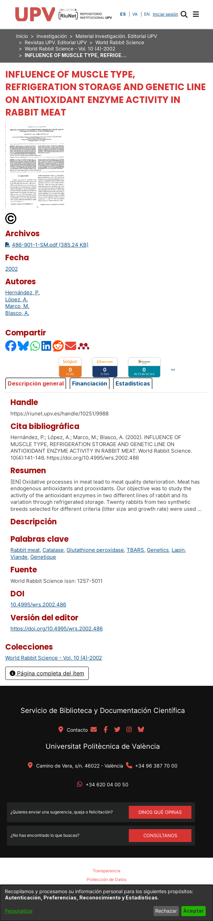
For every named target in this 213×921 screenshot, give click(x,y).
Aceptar (193, 911)
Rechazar (166, 911)
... (173, 367)
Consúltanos (160, 835)
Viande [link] (18, 557)
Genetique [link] (43, 557)
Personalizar (19, 911)
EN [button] (147, 14)
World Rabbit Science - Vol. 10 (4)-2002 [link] (70, 48)
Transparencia (106, 870)
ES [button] (123, 14)
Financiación (89, 383)
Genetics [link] (158, 550)
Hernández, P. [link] (22, 292)
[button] (184, 14)
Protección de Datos (106, 879)
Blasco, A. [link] (17, 313)
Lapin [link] (178, 550)
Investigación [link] (52, 36)
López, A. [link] (16, 299)
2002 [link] (11, 268)
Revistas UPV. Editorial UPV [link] (56, 42)
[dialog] (106, 903)
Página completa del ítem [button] (47, 673)
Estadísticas (133, 383)
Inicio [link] (22, 36)
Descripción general (36, 383)
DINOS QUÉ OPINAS (160, 812)
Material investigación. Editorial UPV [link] (116, 36)
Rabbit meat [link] (25, 550)
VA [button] (134, 14)
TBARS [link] (135, 550)
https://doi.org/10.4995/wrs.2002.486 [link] (56, 628)
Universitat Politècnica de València (103, 746)
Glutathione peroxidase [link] (95, 550)
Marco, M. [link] (17, 306)
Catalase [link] (53, 550)
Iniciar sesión (166, 14)
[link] (53, 657)
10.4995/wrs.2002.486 (38, 604)
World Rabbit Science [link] (119, 42)
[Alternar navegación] (195, 14)
